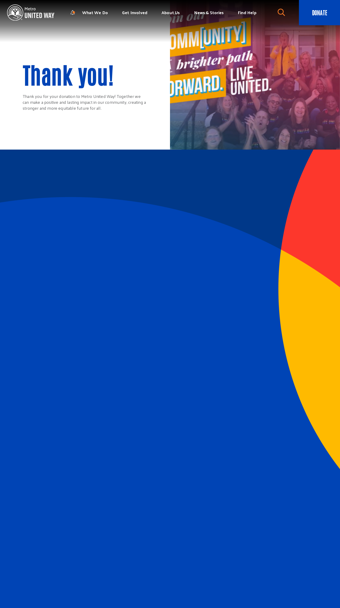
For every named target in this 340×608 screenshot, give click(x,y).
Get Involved (134, 12)
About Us (171, 12)
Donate (319, 12)
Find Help (247, 12)
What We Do (95, 12)
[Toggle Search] (281, 12)
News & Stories (209, 12)
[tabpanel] (255, 75)
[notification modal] (72, 12)
